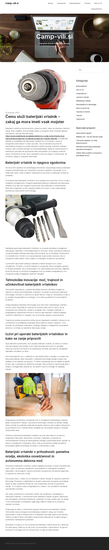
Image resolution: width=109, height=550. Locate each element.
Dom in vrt (98, 3)
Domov (50, 3)
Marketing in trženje (83, 101)
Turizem (87, 3)
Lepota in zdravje (82, 97)
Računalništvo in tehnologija (86, 104)
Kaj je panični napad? (83, 133)
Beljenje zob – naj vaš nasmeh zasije (89, 137)
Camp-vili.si (12, 3)
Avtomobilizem (75, 3)
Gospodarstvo (96, 9)
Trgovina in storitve (83, 112)
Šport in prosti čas (83, 108)
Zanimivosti (61, 3)
